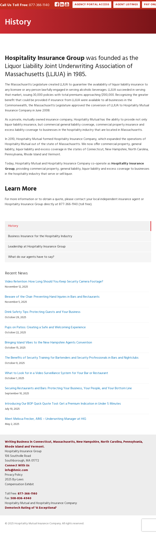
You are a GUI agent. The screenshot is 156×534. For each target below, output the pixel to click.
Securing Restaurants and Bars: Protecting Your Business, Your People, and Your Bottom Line (68, 388)
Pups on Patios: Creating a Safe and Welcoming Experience (45, 327)
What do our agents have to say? (31, 257)
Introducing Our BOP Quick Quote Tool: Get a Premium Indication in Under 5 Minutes (63, 403)
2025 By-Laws (14, 479)
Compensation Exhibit (19, 484)
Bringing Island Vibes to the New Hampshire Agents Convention (48, 342)
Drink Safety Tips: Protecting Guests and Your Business (42, 312)
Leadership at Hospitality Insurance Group (37, 246)
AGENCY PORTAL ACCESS (92, 4)
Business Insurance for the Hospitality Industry (40, 236)
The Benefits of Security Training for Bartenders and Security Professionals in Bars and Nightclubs (72, 357)
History (13, 226)
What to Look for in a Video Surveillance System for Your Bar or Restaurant (56, 373)
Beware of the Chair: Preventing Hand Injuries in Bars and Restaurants (52, 297)
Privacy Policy (13, 474)
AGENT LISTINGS (126, 4)
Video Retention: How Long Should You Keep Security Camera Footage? (54, 281)
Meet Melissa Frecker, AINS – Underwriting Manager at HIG (45, 419)
